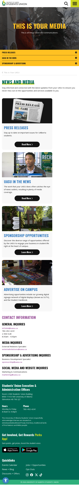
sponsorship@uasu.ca (12, 362)
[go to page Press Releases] (39, 52)
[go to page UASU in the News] (39, 58)
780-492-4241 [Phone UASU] (29, 409)
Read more (27, 144)
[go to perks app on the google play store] (29, 450)
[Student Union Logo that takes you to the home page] (14, 3)
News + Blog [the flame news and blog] (8, 469)
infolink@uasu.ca (10, 328)
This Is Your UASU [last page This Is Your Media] (10, 72)
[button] (75, 3)
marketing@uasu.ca (11, 374)
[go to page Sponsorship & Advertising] (39, 63)
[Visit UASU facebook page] (31, 475)
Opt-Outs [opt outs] (30, 469)
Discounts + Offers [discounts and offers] (11, 473)
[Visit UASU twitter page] (36, 475)
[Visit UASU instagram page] (27, 475)
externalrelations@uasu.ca (14, 349)
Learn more (27, 252)
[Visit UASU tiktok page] (41, 475)
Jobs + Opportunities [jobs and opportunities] (36, 465)
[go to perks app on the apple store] (10, 450)
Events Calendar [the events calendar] (9, 465)
